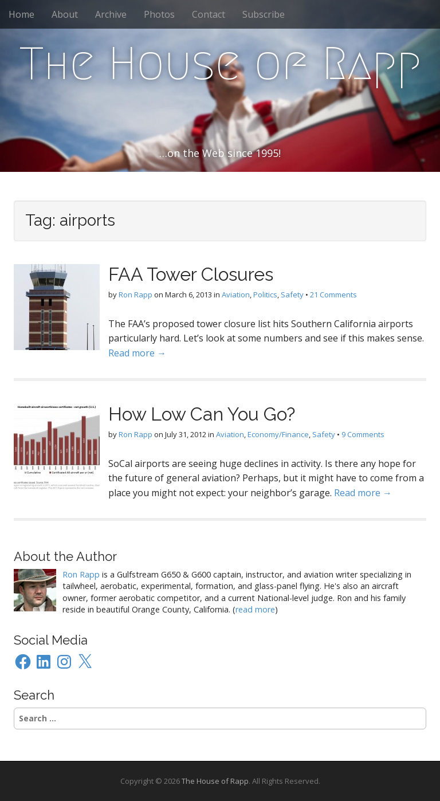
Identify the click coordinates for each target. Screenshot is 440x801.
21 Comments (333, 294)
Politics (265, 294)
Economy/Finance (278, 434)
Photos (159, 14)
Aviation (236, 294)
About (65, 14)
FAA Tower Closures (190, 274)
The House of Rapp (220, 63)
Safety (292, 294)
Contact (208, 14)
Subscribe (263, 14)
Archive (111, 14)
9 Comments (362, 434)
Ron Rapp (135, 294)
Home (21, 14)
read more (255, 609)
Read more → (137, 353)
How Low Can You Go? (201, 414)
